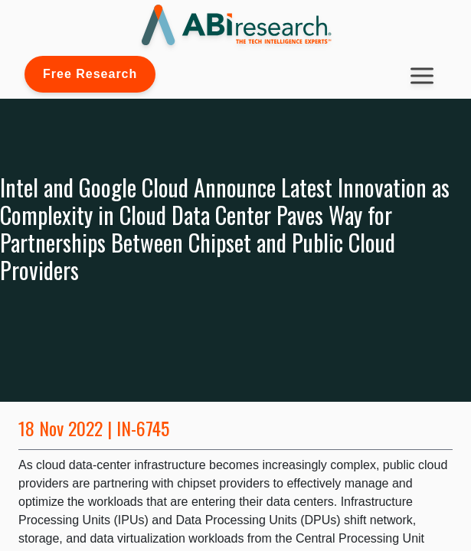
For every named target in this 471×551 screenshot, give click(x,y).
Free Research (90, 73)
